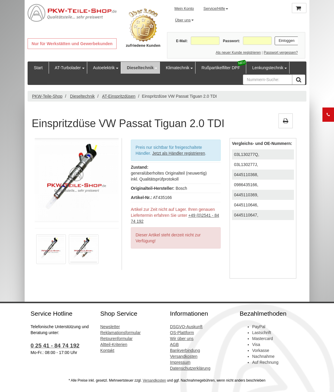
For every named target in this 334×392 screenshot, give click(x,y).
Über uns (184, 20)
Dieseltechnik (140, 67)
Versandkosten (184, 356)
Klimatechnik (177, 67)
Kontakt (107, 350)
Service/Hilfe (215, 8)
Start (38, 67)
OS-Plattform (182, 332)
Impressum (180, 362)
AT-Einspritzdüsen (119, 96)
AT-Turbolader (68, 67)
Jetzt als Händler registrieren (178, 153)
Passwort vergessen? (281, 52)
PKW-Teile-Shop (47, 96)
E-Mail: (181, 41)
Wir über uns (181, 338)
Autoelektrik (104, 67)
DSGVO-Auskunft (186, 326)
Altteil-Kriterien (113, 344)
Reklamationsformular (120, 332)
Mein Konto (184, 8)
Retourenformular (116, 338)
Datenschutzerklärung (190, 368)
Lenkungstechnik (267, 67)
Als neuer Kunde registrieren (238, 52)
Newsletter (110, 326)
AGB (174, 344)
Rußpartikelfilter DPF (220, 67)
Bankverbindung (185, 350)
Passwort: (231, 41)
